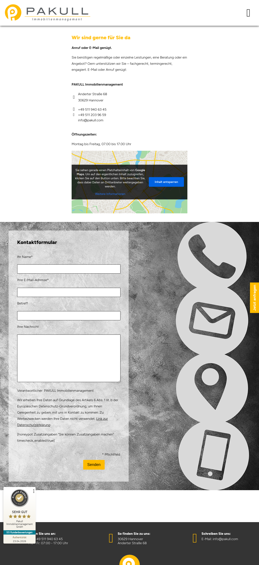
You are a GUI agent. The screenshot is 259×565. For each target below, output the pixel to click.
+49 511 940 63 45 (89, 109)
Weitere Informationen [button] (110, 194)
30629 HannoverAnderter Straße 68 (132, 541)
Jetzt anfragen (254, 298)
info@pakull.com (90, 120)
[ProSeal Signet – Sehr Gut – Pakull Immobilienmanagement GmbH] (19, 509)
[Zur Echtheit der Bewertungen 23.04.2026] (19, 539)
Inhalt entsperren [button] (166, 182)
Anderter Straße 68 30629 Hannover (89, 97)
